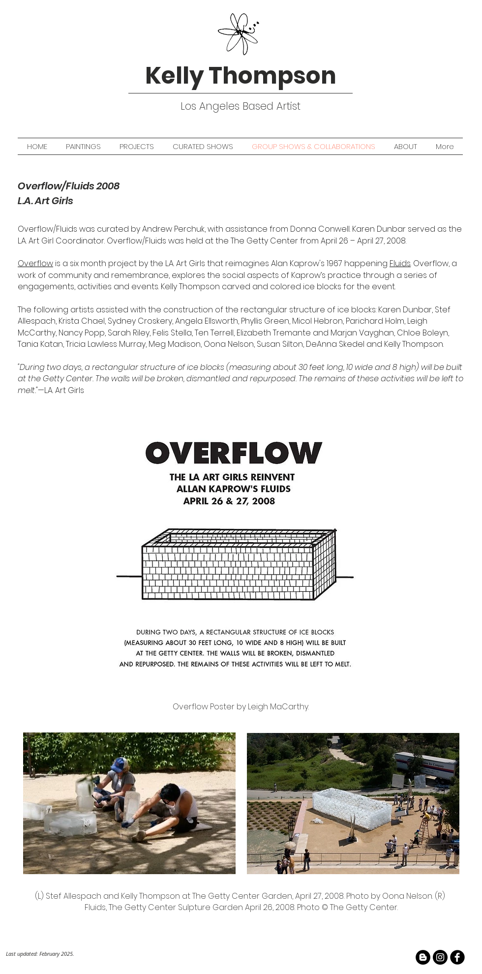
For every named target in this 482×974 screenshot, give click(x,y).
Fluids (400, 263)
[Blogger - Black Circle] (423, 957)
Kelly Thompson (240, 75)
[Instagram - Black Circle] (440, 957)
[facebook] (457, 957)
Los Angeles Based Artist (241, 106)
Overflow (35, 263)
